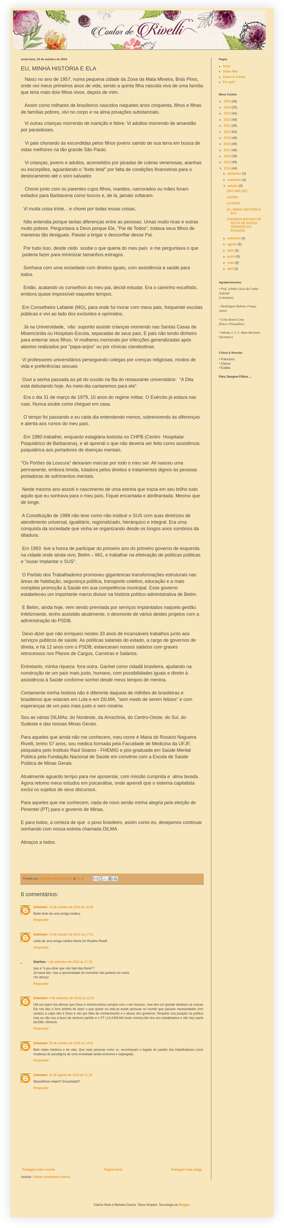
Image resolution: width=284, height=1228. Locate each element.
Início (226, 66)
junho (231, 256)
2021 (228, 125)
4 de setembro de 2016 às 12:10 (71, 998)
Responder (41, 920)
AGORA (232, 197)
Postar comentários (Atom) (51, 1177)
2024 (228, 107)
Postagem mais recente (38, 1169)
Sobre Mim (230, 71)
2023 (228, 113)
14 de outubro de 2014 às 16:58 (71, 907)
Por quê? (229, 82)
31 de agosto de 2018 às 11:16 (70, 1075)
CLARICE (233, 203)
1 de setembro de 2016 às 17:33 (69, 962)
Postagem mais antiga (186, 1169)
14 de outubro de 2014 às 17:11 (71, 934)
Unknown (40, 907)
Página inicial (113, 1169)
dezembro (234, 173)
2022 (228, 119)
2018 (228, 144)
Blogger (184, 1205)
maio (231, 263)
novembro (234, 180)
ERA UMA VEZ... (238, 191)
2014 (228, 168)
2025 (228, 101)
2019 (228, 138)
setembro (234, 238)
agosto (232, 244)
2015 (228, 162)
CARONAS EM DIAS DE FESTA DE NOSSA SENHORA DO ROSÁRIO (244, 224)
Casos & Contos (234, 77)
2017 (228, 150)
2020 (228, 132)
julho (231, 250)
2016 (228, 156)
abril (230, 269)
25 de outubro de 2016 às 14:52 (71, 1043)
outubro (233, 186)
